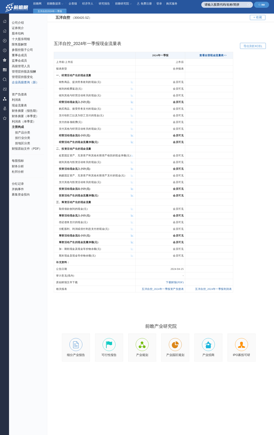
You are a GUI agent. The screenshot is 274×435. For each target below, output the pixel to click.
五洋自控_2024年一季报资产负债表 (163, 289)
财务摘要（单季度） (25, 116)
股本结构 (18, 33)
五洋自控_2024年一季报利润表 (213, 289)
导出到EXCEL (252, 46)
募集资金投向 (21, 194)
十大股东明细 (21, 39)
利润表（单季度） (24, 121)
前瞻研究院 (123, 3)
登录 (159, 3)
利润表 (16, 99)
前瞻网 (37, 3)
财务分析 (18, 166)
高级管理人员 (21, 66)
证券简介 (18, 28)
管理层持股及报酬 (24, 71)
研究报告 (104, 3)
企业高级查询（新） (25, 82)
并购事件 (18, 189)
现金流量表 (19, 105)
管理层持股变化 (22, 77)
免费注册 (144, 3)
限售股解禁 (19, 44)
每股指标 (18, 160)
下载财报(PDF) (175, 282)
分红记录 (18, 183)
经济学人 (87, 3)
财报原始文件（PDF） (27, 148)
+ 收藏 (257, 17)
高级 (262, 5)
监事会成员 (19, 60)
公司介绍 (18, 22)
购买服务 (171, 3)
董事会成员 (19, 55)
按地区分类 (22, 143)
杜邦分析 (18, 171)
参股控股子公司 (22, 49)
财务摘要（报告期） (25, 110)
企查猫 (73, 3)
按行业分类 (22, 138)
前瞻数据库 (55, 3)
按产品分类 (22, 132)
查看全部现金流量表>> (213, 55)
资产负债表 (19, 94)
